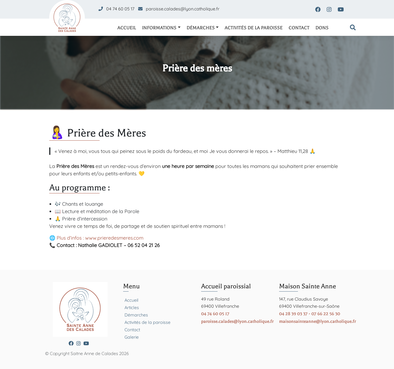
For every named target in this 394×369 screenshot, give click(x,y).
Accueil (126, 27)
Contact (299, 27)
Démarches (201, 27)
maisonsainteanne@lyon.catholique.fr (317, 321)
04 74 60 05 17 (120, 8)
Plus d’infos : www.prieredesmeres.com (100, 238)
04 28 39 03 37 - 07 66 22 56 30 (309, 313)
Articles (131, 307)
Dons (322, 27)
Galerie (131, 337)
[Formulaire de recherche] (353, 28)
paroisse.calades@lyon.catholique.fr (182, 8)
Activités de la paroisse (254, 27)
